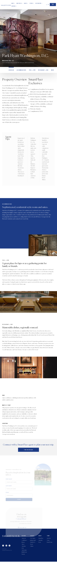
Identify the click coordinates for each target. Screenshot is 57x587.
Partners (13, 6)
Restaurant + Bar (41, 70)
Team (48, 559)
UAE (23, 572)
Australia (24, 570)
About (12, 3)
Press (40, 566)
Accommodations (20, 70)
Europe (23, 579)
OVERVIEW (11, 70)
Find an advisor (28, 473)
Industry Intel (33, 564)
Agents (25, 3)
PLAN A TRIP (53, 4)
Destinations (38, 3)
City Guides (32, 562)
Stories (31, 3)
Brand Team (49, 566)
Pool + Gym (30, 70)
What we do (19, 3)
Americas (24, 562)
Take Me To (32, 566)
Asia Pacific (24, 575)
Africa (23, 568)
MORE (49, 70)
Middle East (24, 577)
